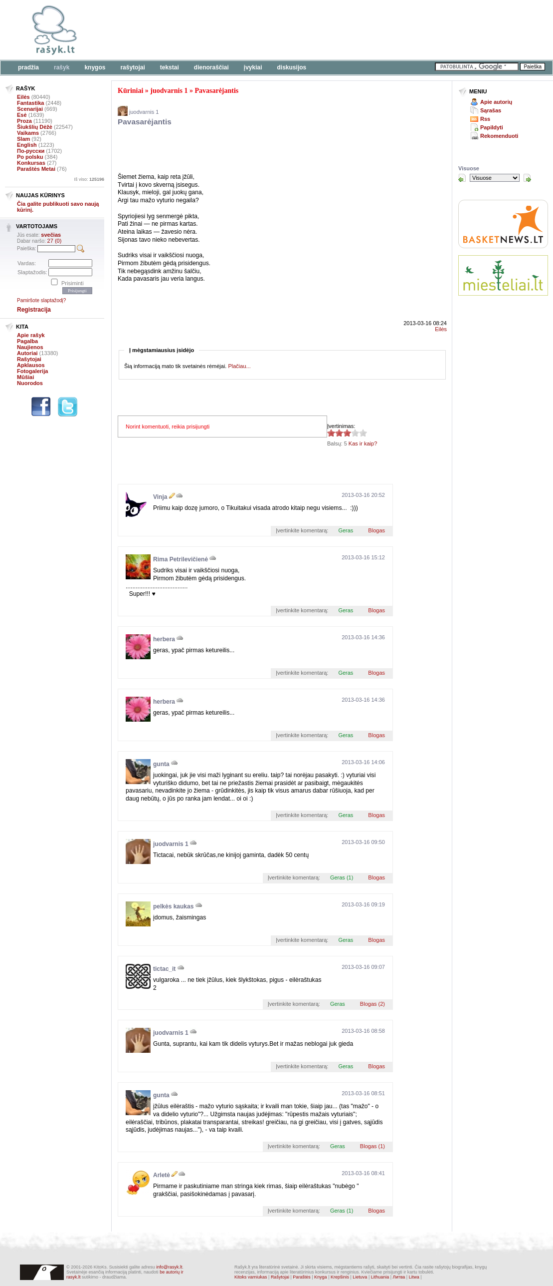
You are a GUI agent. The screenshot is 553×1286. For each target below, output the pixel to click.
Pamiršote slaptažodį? (41, 300)
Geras (345, 530)
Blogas (376, 530)
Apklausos (31, 365)
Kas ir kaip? (363, 443)
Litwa (414, 1277)
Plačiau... (239, 366)
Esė (22, 115)
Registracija (34, 309)
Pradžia (28, 67)
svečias (51, 235)
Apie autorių (496, 102)
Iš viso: (89, 179)
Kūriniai (130, 90)
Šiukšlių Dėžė (34, 127)
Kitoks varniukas (250, 1277)
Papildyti (491, 127)
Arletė (161, 1175)
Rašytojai (132, 67)
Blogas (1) (372, 1146)
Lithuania (380, 1277)
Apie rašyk (31, 335)
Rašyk (61, 67)
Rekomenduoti (499, 136)
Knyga (320, 1277)
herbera (164, 639)
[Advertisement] (307, 30)
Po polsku (30, 157)
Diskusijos (292, 67)
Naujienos (30, 347)
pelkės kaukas (173, 906)
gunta (161, 764)
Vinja (160, 496)
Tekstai (169, 67)
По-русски (30, 151)
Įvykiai (253, 67)
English (27, 145)
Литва (399, 1277)
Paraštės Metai (36, 169)
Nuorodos (30, 383)
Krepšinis (340, 1277)
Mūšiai (25, 377)
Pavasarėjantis (216, 90)
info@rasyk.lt (169, 1267)
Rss (485, 119)
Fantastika (30, 103)
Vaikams (28, 133)
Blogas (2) (372, 1004)
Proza (24, 121)
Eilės (23, 97)
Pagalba (27, 341)
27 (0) (54, 241)
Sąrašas (490, 110)
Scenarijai (30, 109)
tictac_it (164, 968)
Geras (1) (341, 877)
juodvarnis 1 (168, 90)
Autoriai (27, 353)
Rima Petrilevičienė (180, 559)
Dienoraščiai (211, 67)
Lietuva (360, 1277)
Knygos (94, 67)
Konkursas (31, 163)
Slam (23, 139)
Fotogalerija (32, 371)
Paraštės (302, 1277)
